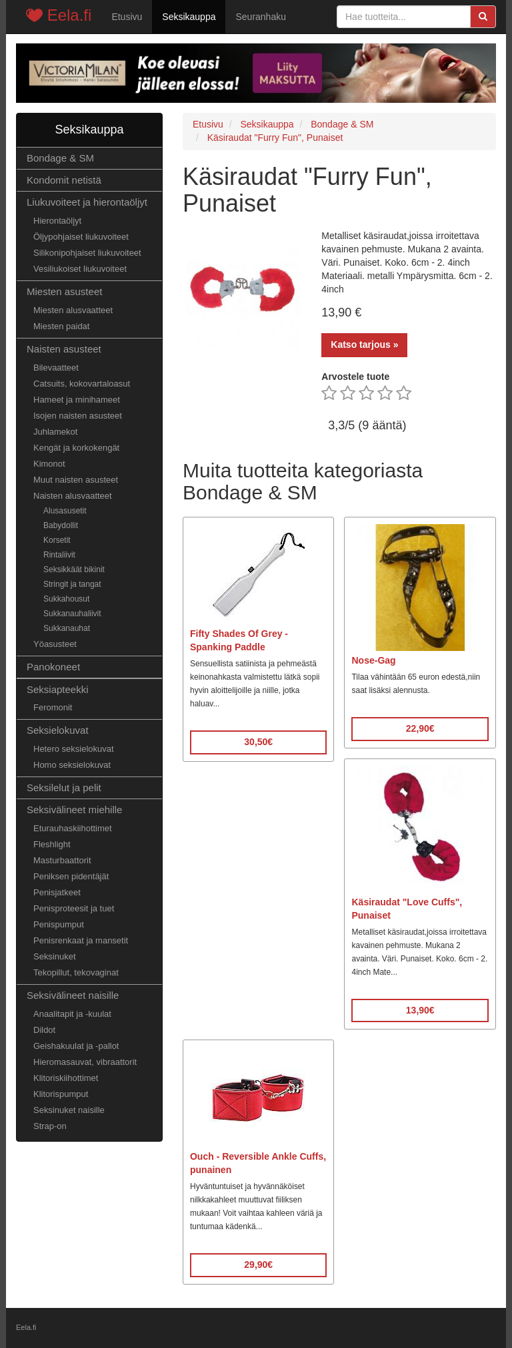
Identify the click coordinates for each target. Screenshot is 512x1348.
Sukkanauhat (66, 628)
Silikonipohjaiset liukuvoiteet (87, 253)
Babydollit (60, 525)
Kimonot (49, 464)
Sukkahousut (66, 599)
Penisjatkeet (57, 892)
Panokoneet (53, 666)
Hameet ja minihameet (76, 400)
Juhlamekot (55, 432)
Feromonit (52, 707)
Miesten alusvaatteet (73, 310)
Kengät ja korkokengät (76, 448)
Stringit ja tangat (72, 584)
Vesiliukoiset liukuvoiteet (80, 269)
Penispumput (58, 924)
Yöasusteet (55, 644)
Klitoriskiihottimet (65, 1078)
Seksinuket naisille (69, 1110)
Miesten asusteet (64, 291)
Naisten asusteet (64, 349)
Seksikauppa (188, 16)
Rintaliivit (59, 554)
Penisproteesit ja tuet (73, 908)
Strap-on (50, 1126)
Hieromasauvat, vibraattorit (85, 1062)
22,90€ (420, 728)
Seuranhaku (260, 16)
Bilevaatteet (56, 368)
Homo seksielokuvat (72, 765)
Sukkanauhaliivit (72, 613)
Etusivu (126, 16)
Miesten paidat (61, 326)
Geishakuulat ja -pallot (76, 1046)
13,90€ (420, 1010)
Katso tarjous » (364, 344)
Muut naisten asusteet (75, 480)
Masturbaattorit (62, 860)
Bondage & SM (60, 158)
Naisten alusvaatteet (72, 496)
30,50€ (258, 741)
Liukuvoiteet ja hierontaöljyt (87, 202)
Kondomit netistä (64, 180)
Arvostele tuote (355, 376)
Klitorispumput (60, 1094)
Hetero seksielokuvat (73, 749)
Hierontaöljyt (57, 221)
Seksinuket (54, 956)
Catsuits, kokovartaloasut (81, 384)
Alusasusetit (65, 510)
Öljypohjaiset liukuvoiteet (81, 237)
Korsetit (57, 540)
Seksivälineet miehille (74, 809)
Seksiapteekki (58, 689)
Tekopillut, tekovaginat (76, 972)
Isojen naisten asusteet (77, 416)
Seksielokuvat (58, 730)
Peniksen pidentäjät (71, 876)
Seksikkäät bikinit (74, 569)
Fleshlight (52, 844)
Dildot (44, 1030)
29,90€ (258, 1264)
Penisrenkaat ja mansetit (80, 940)
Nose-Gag (373, 660)
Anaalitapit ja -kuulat (72, 1014)
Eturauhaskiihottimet (72, 828)
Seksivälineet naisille (73, 995)
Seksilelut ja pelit (64, 787)
